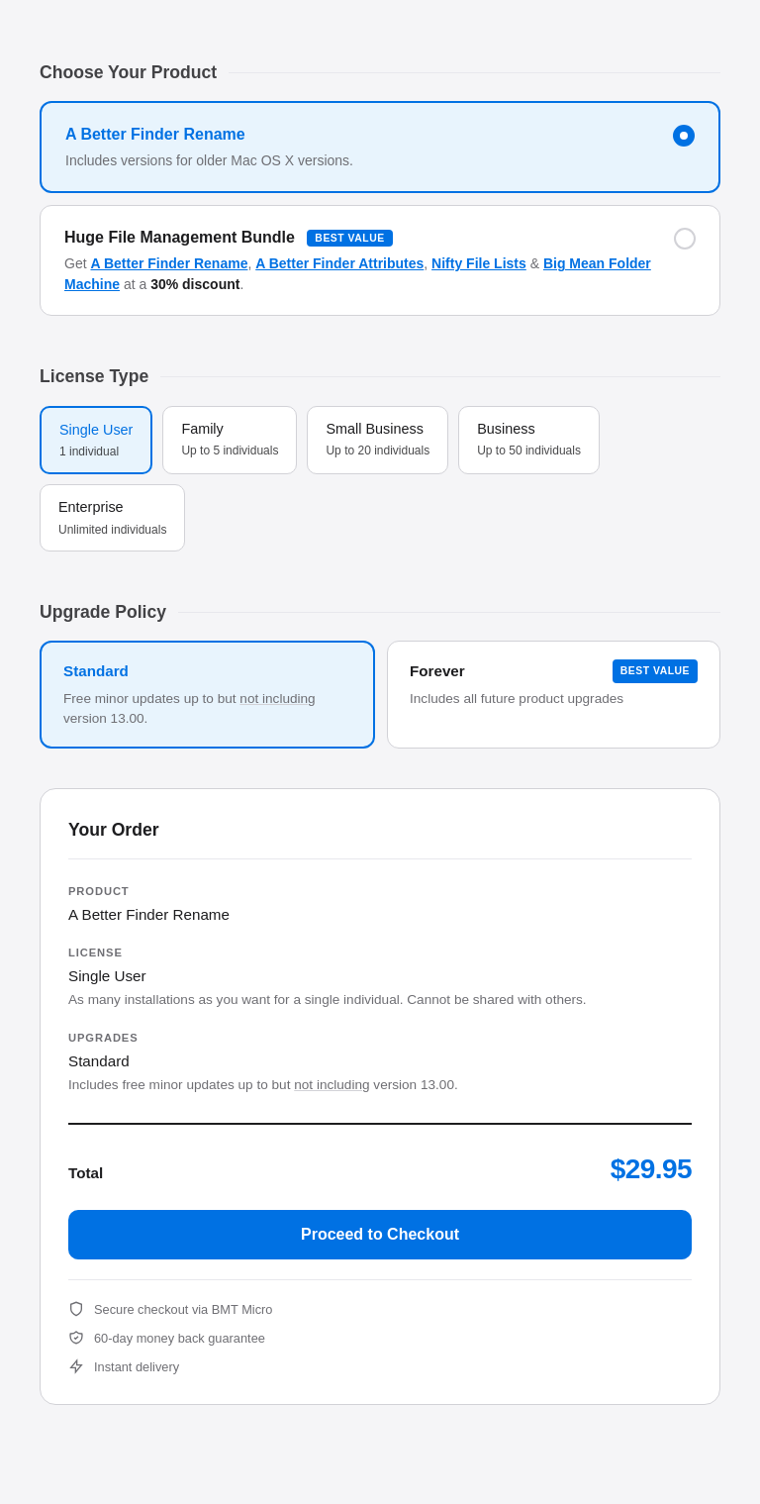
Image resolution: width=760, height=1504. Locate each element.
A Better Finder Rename (168, 263)
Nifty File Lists (478, 263)
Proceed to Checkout (380, 1234)
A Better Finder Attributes (339, 263)
